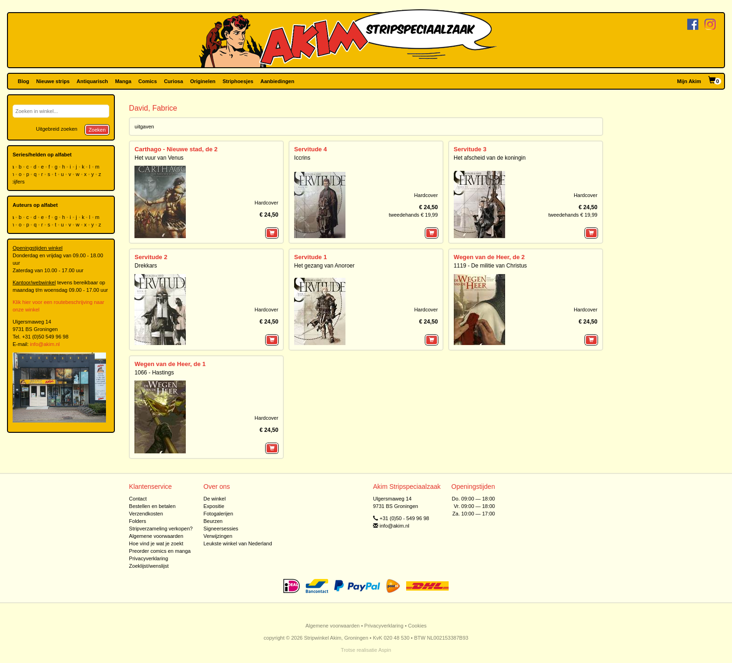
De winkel (215, 498)
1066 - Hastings (154, 372)
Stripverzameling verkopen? (160, 528)
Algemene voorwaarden (156, 536)
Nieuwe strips (53, 81)
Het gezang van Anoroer (324, 265)
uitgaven (144, 126)
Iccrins (302, 158)
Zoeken (97, 130)
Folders (137, 521)
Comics (147, 81)
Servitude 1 (310, 257)
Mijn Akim (689, 81)
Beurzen (213, 521)
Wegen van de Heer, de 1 (169, 363)
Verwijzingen (218, 536)
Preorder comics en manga (159, 551)
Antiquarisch (92, 81)
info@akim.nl (45, 344)
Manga (123, 81)
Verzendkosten (146, 513)
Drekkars (145, 265)
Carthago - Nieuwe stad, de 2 (176, 149)
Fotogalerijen (218, 513)
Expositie (214, 506)
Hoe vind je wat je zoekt (156, 543)
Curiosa (173, 81)
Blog (23, 81)
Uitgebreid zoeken (56, 129)
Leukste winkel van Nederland (238, 543)
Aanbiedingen (277, 81)
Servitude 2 (150, 257)
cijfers (19, 181)
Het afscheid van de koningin (490, 158)
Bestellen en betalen (152, 506)
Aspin (384, 650)
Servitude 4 (310, 149)
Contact (138, 498)
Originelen (202, 81)
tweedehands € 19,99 (413, 215)
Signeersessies (221, 528)
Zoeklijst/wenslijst (149, 566)
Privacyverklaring (148, 558)
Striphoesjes (238, 81)
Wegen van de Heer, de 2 (489, 257)
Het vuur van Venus (158, 158)
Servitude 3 (470, 149)
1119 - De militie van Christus (490, 265)
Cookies (417, 625)
